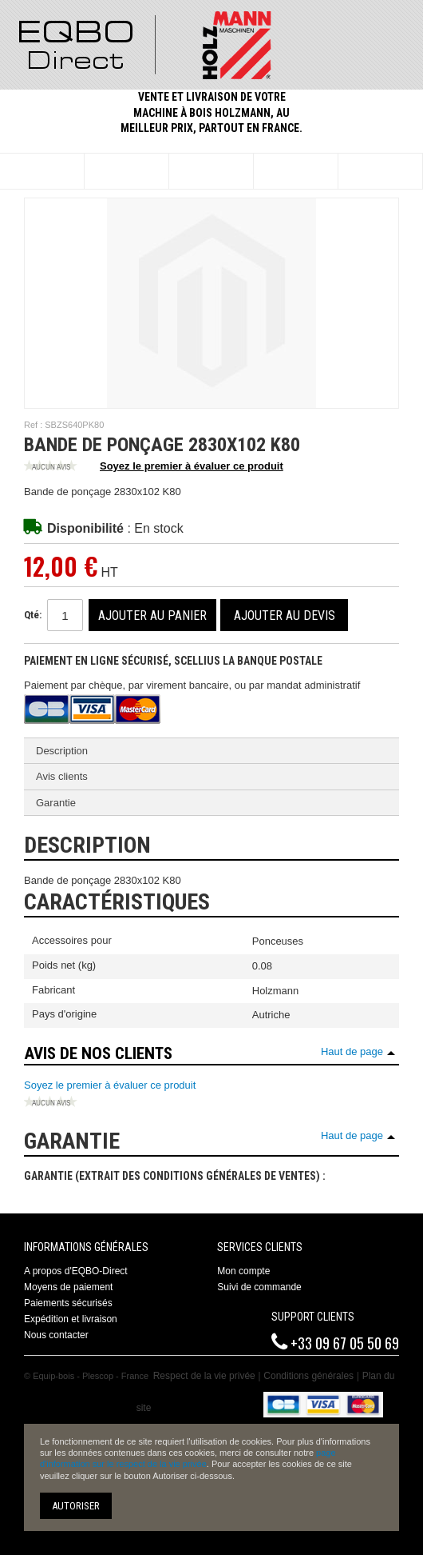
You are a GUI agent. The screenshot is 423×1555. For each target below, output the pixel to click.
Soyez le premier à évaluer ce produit (153, 467)
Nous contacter (56, 1335)
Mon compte (243, 1271)
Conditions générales (308, 1375)
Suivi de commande (259, 1287)
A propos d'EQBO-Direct (76, 1271)
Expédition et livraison (70, 1319)
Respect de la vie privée (204, 1375)
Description (62, 751)
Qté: (33, 615)
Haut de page (352, 1051)
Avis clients (62, 776)
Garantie (56, 803)
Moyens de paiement (68, 1287)
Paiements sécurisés (68, 1303)
